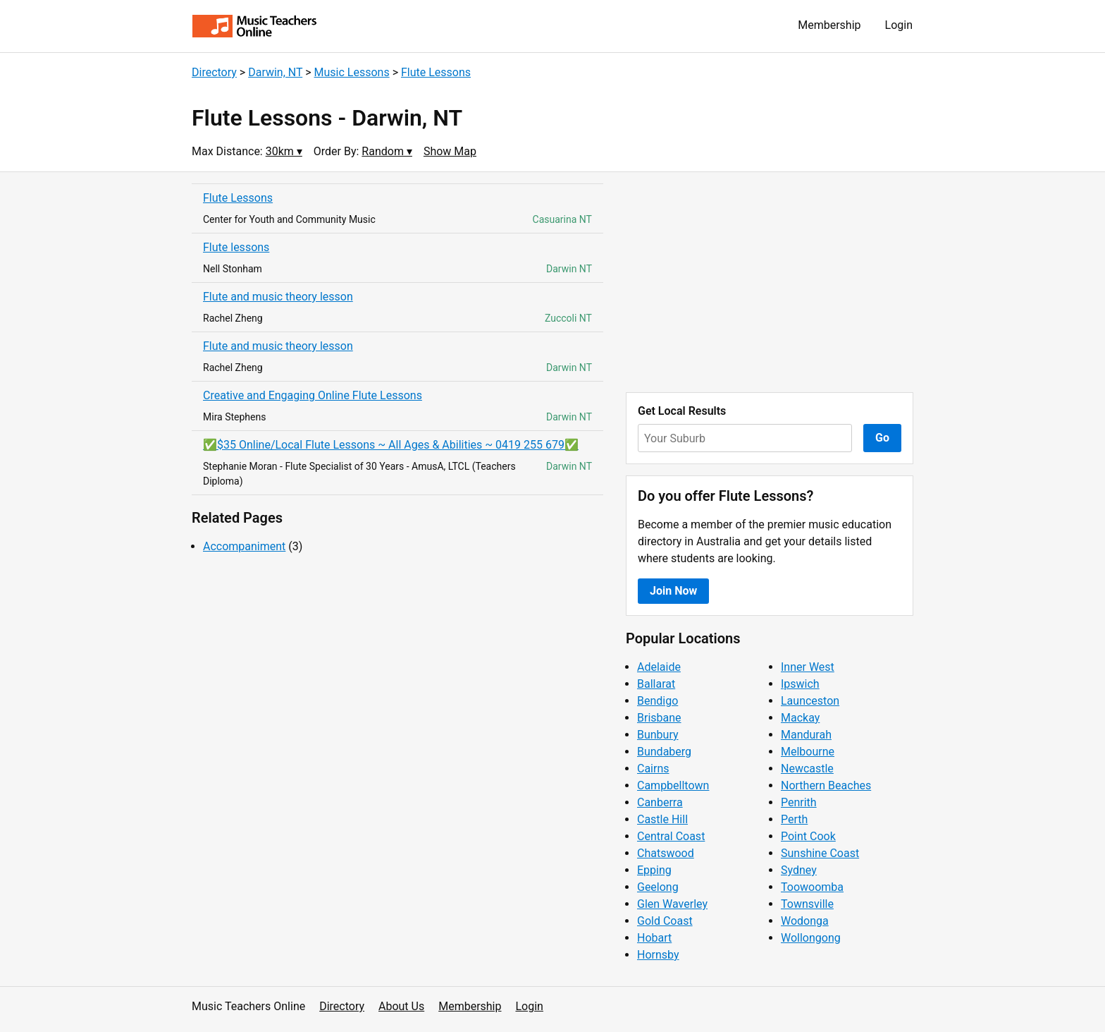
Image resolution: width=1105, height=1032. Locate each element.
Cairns (653, 768)
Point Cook (808, 836)
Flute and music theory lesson (278, 296)
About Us (401, 1006)
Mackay (800, 717)
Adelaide (659, 667)
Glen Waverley (672, 904)
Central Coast (671, 836)
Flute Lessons (436, 72)
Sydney (799, 870)
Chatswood (665, 853)
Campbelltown (673, 785)
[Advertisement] (769, 282)
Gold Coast (665, 921)
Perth (794, 819)
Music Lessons (352, 72)
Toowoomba (812, 887)
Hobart (654, 938)
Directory (214, 72)
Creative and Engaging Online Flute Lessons (312, 395)
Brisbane (659, 717)
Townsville (807, 904)
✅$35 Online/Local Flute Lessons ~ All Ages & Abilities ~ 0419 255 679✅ (391, 444)
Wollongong (811, 938)
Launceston (810, 701)
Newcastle (807, 768)
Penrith (799, 802)
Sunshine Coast (820, 853)
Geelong (658, 887)
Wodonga (805, 921)
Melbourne (807, 751)
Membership (829, 25)
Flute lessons (236, 247)
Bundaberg (664, 751)
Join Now (673, 590)
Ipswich (800, 684)
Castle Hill (662, 819)
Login (899, 25)
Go (882, 437)
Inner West (807, 667)
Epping (654, 870)
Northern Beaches (826, 785)
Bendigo (657, 701)
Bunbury (658, 734)
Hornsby (658, 954)
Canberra (660, 802)
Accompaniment (244, 546)
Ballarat (656, 684)
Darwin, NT (275, 72)
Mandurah (806, 734)
